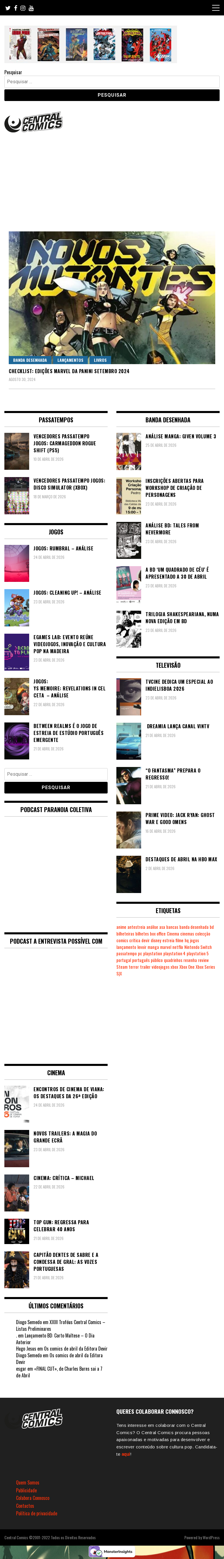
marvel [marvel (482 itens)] (165, 947)
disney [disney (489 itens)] (156, 940)
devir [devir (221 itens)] (145, 940)
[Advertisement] (112, 177)
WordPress (211, 1537)
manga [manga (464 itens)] (153, 947)
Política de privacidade (36, 1513)
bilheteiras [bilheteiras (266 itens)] (125, 934)
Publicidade (26, 1490)
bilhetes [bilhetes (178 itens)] (142, 934)
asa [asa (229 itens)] (162, 927)
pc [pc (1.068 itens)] (140, 953)
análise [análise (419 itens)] (152, 927)
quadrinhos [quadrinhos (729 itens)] (173, 960)
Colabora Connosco (32, 1497)
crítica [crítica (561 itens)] (134, 940)
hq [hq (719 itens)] (187, 940)
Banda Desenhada (30, 360)
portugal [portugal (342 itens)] (123, 960)
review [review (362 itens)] (203, 960)
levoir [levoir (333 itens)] (141, 947)
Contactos (25, 1505)
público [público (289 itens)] (157, 960)
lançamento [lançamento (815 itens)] (126, 947)
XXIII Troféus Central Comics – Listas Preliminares (60, 1325)
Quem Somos (27, 1482)
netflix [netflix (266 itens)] (177, 947)
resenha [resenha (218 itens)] (190, 960)
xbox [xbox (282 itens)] (174, 967)
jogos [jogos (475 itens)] (194, 940)
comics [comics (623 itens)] (122, 940)
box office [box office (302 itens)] (158, 934)
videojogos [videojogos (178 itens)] (160, 967)
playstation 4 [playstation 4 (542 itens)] (174, 953)
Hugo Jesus (26, 1348)
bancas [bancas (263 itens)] (172, 927)
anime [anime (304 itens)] (121, 927)
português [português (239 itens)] (141, 960)
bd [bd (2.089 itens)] (212, 927)
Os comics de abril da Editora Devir (76, 1348)
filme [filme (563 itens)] (179, 940)
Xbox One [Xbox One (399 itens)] (187, 967)
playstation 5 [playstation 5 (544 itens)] (198, 953)
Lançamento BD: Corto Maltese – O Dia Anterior (55, 1339)
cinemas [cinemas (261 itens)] (187, 934)
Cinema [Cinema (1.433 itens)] (173, 934)
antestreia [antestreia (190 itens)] (136, 927)
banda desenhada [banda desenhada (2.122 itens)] (194, 927)
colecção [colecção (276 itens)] (202, 934)
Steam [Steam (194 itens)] (121, 967)
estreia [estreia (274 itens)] (168, 940)
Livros (100, 360)
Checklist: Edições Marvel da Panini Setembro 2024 (69, 371)
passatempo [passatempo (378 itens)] (126, 953)
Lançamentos (70, 360)
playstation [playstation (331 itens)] (152, 953)
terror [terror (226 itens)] (134, 967)
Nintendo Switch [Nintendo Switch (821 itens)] (198, 947)
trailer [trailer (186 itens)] (145, 967)
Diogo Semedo (29, 1322)
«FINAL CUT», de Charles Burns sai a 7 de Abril (59, 1372)
